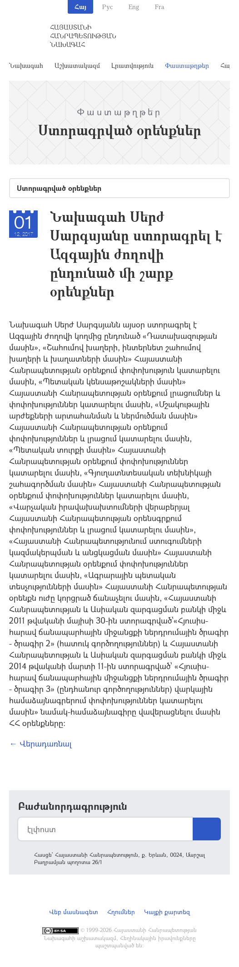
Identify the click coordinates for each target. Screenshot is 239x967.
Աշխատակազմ (77, 65)
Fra (159, 6)
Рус (107, 6)
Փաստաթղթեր (187, 65)
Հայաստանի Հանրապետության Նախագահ (83, 36)
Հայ (80, 6)
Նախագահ (26, 65)
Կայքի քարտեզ (167, 911)
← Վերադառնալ (40, 743)
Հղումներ (121, 911)
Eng (134, 6)
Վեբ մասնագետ (73, 911)
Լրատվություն (132, 65)
